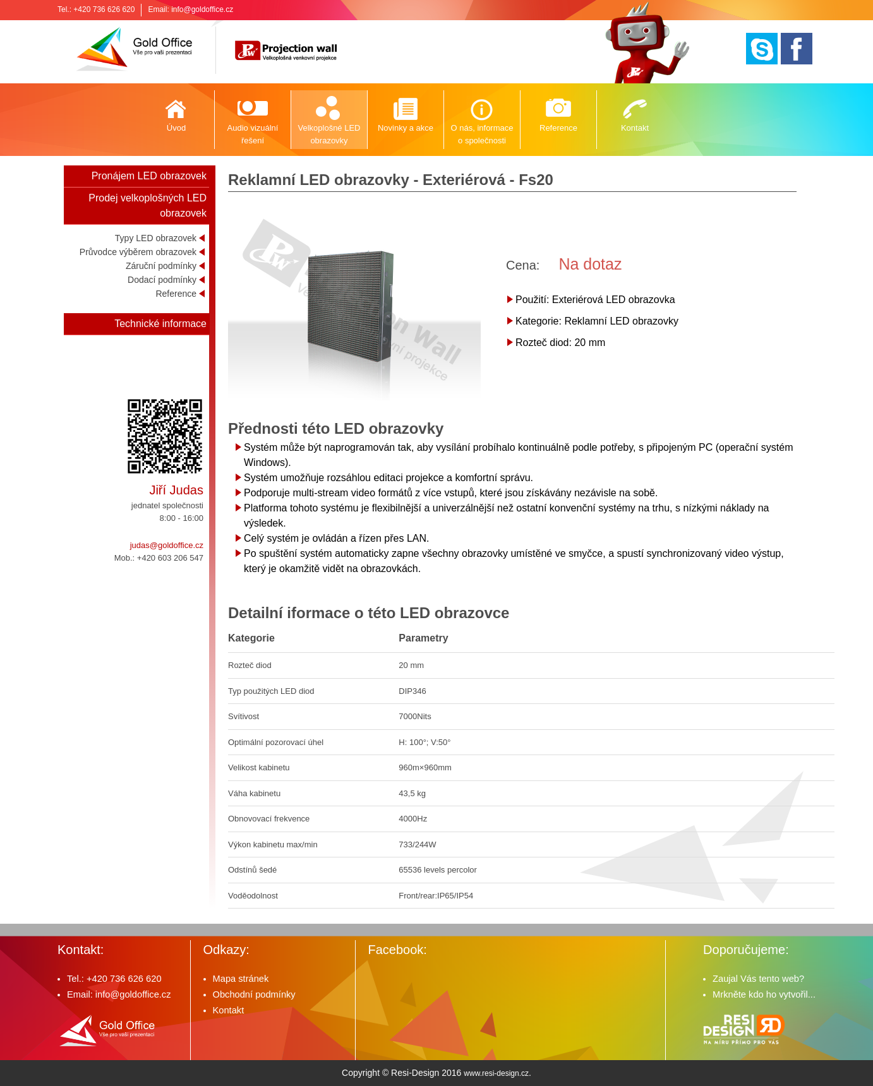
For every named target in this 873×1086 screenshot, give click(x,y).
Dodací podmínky (162, 280)
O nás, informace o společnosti (482, 134)
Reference (558, 128)
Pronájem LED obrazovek (149, 175)
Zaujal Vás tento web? (758, 979)
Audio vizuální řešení (253, 134)
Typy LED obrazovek (155, 238)
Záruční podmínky (161, 266)
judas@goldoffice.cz (166, 545)
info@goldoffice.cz (202, 9)
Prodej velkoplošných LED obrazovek (147, 205)
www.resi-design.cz (496, 1073)
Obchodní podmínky (254, 994)
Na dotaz (590, 264)
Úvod (176, 128)
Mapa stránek (241, 979)
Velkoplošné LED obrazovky (329, 134)
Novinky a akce (405, 128)
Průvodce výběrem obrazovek (138, 252)
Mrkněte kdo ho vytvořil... (764, 994)
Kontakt (635, 128)
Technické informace (160, 323)
